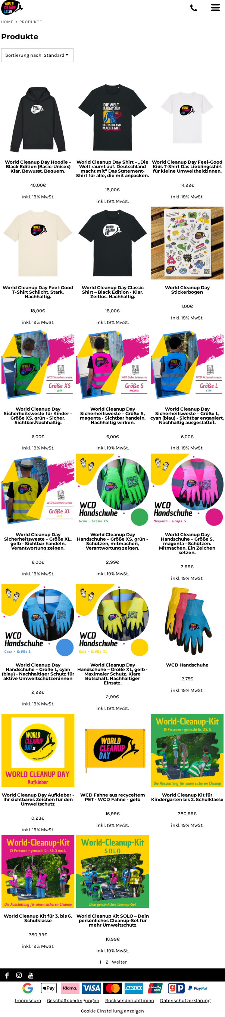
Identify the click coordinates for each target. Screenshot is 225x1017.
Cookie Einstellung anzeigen (112, 1011)
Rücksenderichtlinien (129, 1000)
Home (7, 21)
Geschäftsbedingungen (73, 1000)
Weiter (119, 962)
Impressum (28, 1000)
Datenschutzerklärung (185, 1000)
